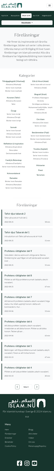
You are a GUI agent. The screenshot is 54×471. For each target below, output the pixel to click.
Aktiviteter (32, 433)
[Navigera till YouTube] (34, 463)
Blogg (30, 429)
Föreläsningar (10, 433)
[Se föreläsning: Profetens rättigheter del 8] (27, 275)
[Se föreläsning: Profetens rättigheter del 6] (27, 321)
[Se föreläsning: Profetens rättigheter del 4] (27, 367)
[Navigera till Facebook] (19, 463)
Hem (7, 429)
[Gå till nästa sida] (37, 387)
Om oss (31, 442)
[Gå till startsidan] (11, 5)
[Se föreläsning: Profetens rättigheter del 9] (27, 250)
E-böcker (8, 438)
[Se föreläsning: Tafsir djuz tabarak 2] (27, 213)
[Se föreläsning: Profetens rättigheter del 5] (27, 345)
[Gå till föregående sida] (17, 387)
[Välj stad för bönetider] (27, 22)
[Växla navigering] (50, 5)
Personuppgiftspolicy (37, 446)
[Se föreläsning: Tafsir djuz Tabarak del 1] (27, 232)
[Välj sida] (27, 387)
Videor (31, 438)
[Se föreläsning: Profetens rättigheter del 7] (27, 296)
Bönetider (9, 442)
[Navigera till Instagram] (27, 463)
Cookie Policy (10, 446)
